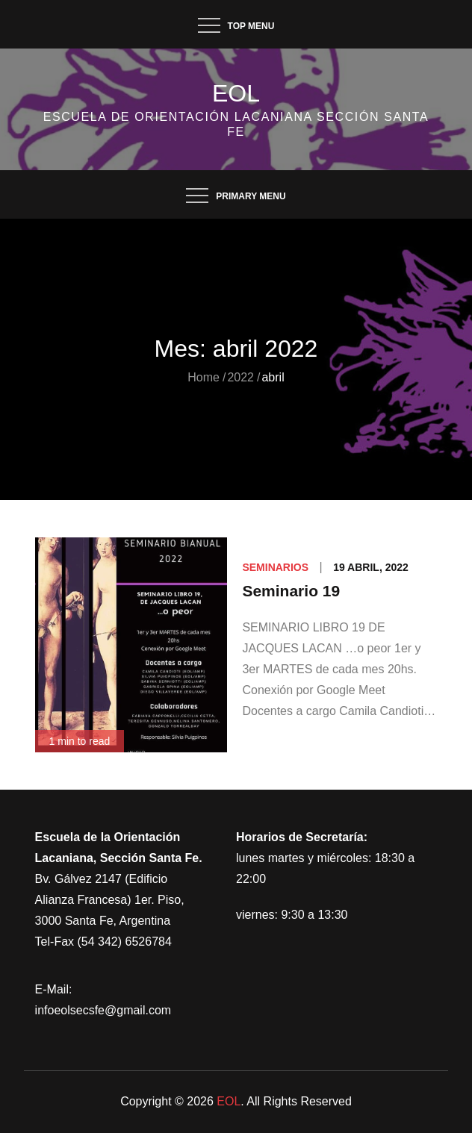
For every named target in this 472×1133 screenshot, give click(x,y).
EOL (236, 93)
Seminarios (275, 567)
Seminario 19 (291, 590)
